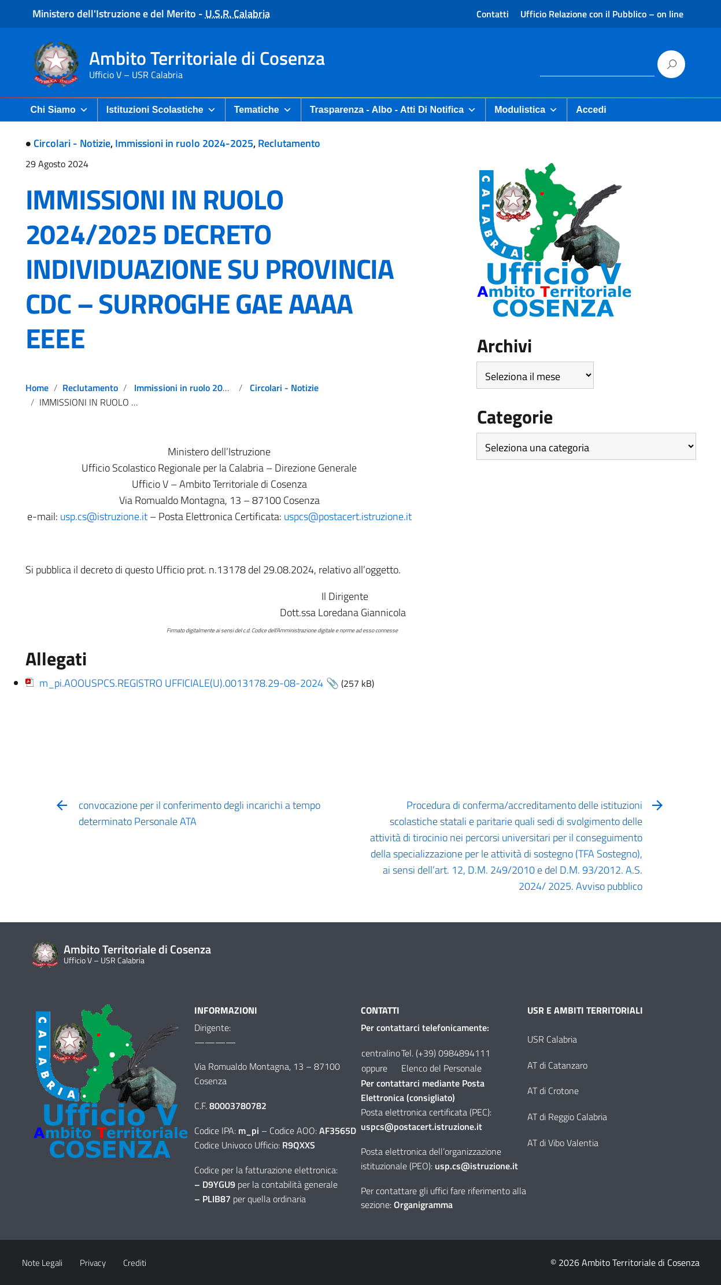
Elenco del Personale (441, 1068)
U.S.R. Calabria (237, 13)
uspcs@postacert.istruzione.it (348, 516)
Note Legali (42, 1262)
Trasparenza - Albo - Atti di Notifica (393, 110)
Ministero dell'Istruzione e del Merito (114, 13)
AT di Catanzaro (557, 1065)
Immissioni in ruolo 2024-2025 (184, 143)
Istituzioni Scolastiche (161, 110)
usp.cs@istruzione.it (103, 516)
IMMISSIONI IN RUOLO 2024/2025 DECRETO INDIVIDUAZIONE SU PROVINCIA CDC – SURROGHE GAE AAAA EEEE (209, 268)
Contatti (492, 14)
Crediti (134, 1262)
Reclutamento (289, 143)
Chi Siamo (59, 110)
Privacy (93, 1262)
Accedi (591, 110)
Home (37, 388)
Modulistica (526, 110)
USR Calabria (552, 1039)
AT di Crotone (553, 1091)
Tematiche (263, 110)
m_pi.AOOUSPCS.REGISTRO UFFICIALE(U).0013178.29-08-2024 (181, 683)
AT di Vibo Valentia (562, 1143)
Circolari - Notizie (72, 143)
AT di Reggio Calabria (567, 1117)
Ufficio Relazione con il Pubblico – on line (601, 14)
